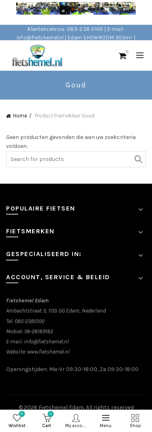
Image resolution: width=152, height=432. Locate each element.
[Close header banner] (144, 12)
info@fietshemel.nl (46, 341)
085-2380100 (29, 321)
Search (138, 159)
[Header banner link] (68, 12)
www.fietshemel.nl (48, 351)
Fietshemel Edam (61, 407)
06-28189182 (38, 331)
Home (20, 116)
